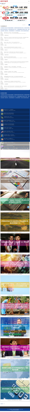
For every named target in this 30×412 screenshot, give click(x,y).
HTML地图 (22, 409)
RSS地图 (20, 409)
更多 (29, 3)
